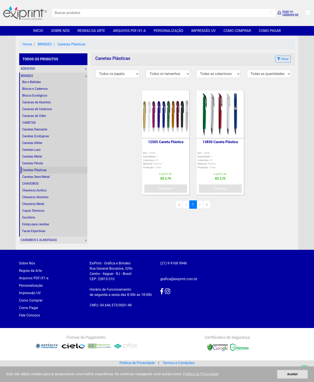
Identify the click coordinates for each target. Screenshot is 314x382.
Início (38, 31)
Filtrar (283, 59)
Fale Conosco (29, 315)
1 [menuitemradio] (193, 204)
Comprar (165, 188)
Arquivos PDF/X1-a (129, 31)
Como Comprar (237, 31)
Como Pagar (270, 31)
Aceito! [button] (292, 374)
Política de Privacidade (137, 363)
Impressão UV (203, 31)
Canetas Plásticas (71, 44)
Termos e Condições (179, 363)
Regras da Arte (91, 31)
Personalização (168, 31)
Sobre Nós (60, 31)
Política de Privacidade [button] (201, 374)
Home (27, 44)
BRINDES (45, 44)
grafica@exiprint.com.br (178, 279)
